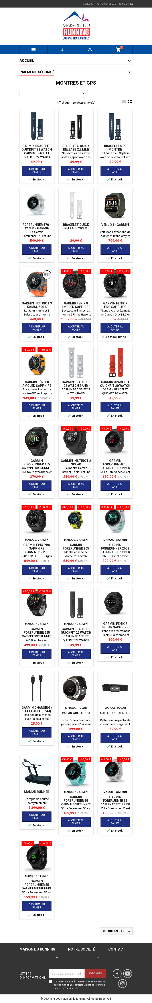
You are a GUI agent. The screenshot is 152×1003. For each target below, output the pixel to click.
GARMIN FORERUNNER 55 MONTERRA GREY (115, 464)
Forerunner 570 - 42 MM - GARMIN (37, 226)
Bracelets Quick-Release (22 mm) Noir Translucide (76, 149)
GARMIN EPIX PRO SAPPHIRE (36, 546)
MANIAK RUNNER (36, 792)
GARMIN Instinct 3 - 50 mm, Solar (37, 305)
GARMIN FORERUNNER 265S (115, 546)
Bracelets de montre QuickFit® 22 (115, 149)
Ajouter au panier (37, 171)
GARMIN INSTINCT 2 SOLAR (76, 462)
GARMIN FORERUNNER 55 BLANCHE (115, 800)
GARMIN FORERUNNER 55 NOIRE (37, 884)
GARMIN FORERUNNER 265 (37, 630)
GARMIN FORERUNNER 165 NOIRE (37, 464)
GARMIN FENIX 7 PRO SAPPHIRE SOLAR (115, 307)
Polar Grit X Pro (76, 713)
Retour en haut (117, 931)
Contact (88, 3)
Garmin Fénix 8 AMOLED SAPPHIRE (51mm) (75, 307)
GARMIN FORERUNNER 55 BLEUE (76, 800)
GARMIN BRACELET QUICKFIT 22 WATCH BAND (76, 632)
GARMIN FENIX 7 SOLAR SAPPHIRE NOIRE (115, 627)
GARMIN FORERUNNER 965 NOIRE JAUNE (76, 548)
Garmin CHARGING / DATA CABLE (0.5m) (37, 709)
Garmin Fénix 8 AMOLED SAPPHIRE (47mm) (36, 385)
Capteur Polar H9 (115, 713)
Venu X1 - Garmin (115, 225)
